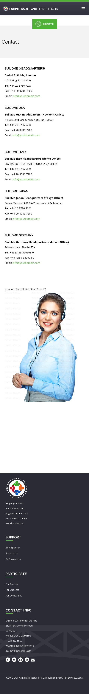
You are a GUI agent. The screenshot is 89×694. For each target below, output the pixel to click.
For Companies (14, 595)
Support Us (12, 553)
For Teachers (12, 584)
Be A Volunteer (13, 559)
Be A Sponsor (13, 547)
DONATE (44, 24)
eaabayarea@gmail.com (18, 650)
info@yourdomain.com (26, 96)
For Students (12, 589)
